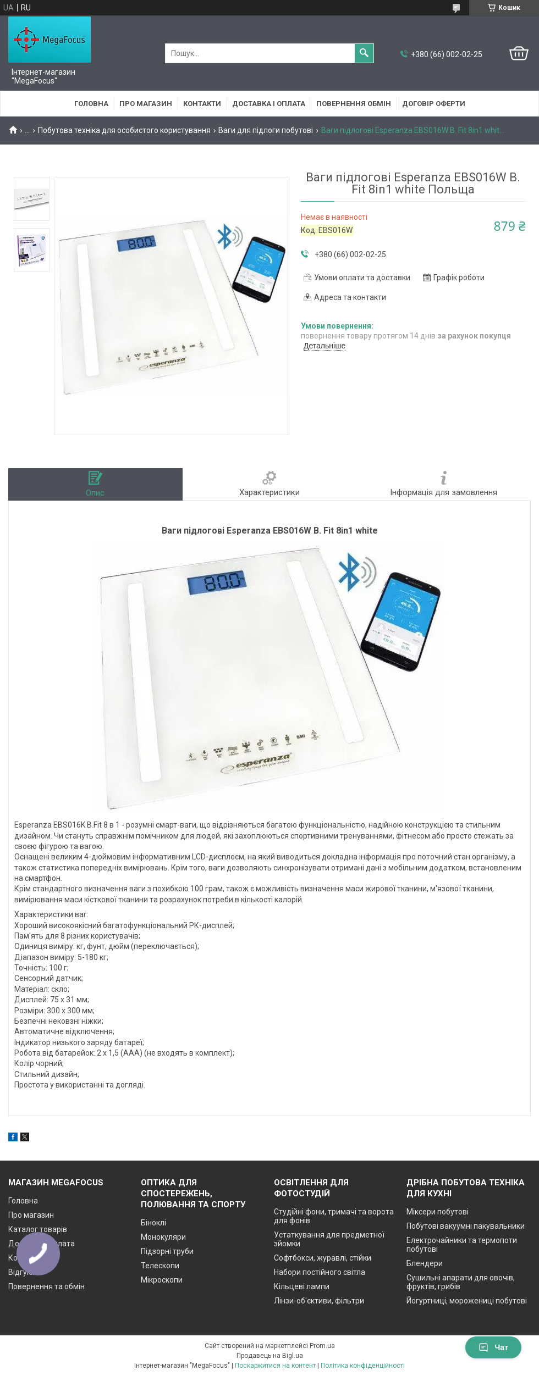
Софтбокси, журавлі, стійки (322, 1257)
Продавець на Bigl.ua (270, 1356)
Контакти (202, 103)
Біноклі (153, 1222)
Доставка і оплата (268, 103)
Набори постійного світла (319, 1272)
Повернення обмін (353, 103)
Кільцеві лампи (301, 1286)
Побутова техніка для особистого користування (124, 130)
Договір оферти (433, 103)
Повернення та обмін (46, 1286)
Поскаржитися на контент (275, 1365)
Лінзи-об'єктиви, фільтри (319, 1300)
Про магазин (145, 103)
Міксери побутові (437, 1211)
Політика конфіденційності (363, 1365)
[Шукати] (364, 53)
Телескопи (160, 1265)
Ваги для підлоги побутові (265, 130)
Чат (493, 1347)
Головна (91, 103)
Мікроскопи (162, 1279)
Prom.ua (322, 1346)
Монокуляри (163, 1237)
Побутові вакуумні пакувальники (465, 1226)
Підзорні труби (167, 1251)
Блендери (424, 1263)
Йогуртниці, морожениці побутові (466, 1300)
